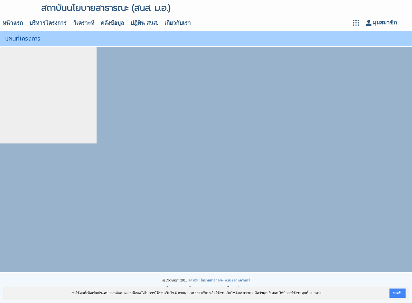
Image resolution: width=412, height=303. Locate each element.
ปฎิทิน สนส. (144, 23)
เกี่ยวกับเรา (177, 23)
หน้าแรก (13, 23)
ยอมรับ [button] (397, 293)
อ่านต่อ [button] (316, 293)
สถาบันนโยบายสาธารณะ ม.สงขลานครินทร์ (219, 280)
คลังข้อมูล (112, 23)
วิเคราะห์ (83, 23)
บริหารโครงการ (48, 23)
